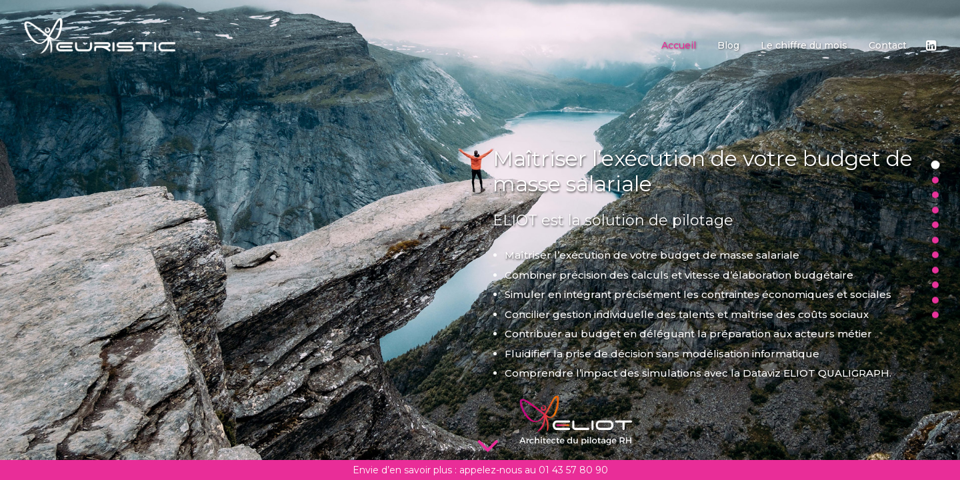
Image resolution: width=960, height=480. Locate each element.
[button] (930, 45)
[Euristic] (99, 36)
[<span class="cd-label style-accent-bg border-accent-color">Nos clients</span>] (935, 303)
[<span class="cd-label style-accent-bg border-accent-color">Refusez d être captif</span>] (935, 273)
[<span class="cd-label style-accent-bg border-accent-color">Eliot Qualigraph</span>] (935, 257)
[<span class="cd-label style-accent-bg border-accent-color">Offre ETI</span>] (935, 227)
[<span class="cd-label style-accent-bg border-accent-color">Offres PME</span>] (935, 213)
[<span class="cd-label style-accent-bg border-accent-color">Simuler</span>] (935, 183)
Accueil (678, 45)
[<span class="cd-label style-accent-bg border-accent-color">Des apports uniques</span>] (935, 287)
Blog (728, 45)
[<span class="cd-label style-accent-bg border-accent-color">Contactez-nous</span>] (935, 317)
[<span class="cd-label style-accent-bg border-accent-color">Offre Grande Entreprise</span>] (935, 243)
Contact (888, 45)
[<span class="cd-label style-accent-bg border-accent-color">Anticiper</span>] (935, 197)
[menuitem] (678, 45)
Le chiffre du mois (804, 45)
